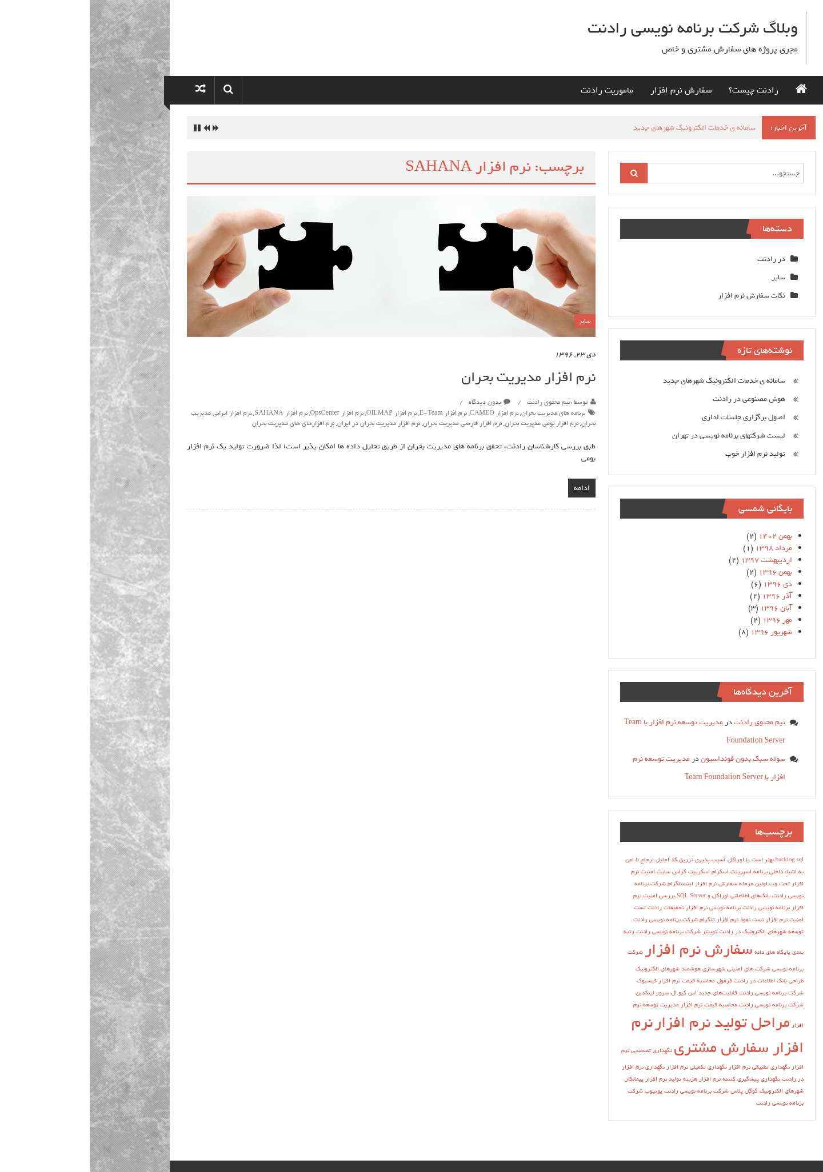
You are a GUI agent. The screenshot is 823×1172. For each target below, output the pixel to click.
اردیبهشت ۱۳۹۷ (676, 560)
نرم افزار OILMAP (302, 413)
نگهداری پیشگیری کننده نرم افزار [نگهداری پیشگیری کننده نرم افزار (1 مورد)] (649, 1078)
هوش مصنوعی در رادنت (659, 399)
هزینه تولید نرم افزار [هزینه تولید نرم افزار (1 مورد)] (582, 1078)
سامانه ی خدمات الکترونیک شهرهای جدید (605, 128)
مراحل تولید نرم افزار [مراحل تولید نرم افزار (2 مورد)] (632, 1022)
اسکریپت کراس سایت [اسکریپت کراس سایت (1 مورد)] (593, 871)
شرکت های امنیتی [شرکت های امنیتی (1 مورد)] (659, 968)
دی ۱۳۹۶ (687, 584)
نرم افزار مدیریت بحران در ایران (288, 423)
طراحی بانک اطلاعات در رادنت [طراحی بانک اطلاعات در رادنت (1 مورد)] (679, 980)
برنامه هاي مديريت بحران (464, 413)
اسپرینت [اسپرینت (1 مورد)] (651, 871)
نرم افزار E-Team (353, 413)
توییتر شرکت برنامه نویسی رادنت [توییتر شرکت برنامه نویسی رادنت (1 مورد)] (587, 931)
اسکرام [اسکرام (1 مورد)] (630, 871)
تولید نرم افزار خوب (666, 454)
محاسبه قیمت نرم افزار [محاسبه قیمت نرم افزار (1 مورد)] (619, 1004)
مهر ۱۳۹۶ (687, 620)
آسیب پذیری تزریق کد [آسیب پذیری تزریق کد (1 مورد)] (608, 859)
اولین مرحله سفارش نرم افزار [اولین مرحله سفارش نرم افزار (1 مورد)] (641, 883)
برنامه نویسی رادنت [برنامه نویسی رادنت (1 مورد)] (676, 907)
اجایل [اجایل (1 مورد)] (573, 859)
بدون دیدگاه (400, 402)
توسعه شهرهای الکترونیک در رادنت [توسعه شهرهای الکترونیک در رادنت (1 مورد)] (671, 931)
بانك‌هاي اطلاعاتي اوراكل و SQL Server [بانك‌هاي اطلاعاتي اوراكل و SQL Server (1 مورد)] (634, 895)
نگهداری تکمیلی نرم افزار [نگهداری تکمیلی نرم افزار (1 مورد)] (607, 1066)
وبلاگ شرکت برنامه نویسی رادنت (603, 28)
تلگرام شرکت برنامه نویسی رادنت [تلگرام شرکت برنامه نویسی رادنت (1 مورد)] (584, 919)
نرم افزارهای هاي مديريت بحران (203, 423)
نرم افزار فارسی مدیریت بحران (372, 423)
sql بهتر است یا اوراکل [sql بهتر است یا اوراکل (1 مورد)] (676, 859)
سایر (495, 321)
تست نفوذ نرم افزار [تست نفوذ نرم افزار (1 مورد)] (650, 919)
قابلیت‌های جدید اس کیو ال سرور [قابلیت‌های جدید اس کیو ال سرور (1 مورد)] (607, 992)
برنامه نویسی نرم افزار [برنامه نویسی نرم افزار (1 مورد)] (623, 907)
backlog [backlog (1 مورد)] (695, 859)
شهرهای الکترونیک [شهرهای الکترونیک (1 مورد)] (568, 968)
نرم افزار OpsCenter (247, 413)
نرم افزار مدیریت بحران (438, 377)
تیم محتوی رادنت (670, 722)
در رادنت (682, 259)
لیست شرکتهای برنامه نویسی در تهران (639, 435)
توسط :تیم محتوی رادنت (467, 402)
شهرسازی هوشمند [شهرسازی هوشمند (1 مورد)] (614, 968)
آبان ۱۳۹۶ (686, 608)
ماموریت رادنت (517, 90)
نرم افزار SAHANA (191, 413)
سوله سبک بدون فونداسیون (653, 759)
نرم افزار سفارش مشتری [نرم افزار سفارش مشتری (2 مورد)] (628, 1035)
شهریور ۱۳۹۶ (681, 632)
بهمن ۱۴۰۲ (685, 536)
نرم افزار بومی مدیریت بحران (452, 423)
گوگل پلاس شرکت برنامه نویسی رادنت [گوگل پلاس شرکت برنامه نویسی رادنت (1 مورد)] (621, 1090)
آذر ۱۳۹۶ (687, 596)
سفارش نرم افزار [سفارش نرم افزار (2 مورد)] (609, 949)
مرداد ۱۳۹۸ (683, 548)
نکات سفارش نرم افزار (662, 296)
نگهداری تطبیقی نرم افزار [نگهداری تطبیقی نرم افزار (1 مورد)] (669, 1066)
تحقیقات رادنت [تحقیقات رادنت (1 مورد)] (576, 907)
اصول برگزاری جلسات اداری (654, 417)
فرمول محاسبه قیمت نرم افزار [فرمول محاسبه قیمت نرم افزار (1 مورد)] (605, 980)
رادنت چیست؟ (664, 90)
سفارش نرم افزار (591, 90)
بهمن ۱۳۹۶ (685, 572)
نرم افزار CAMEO (404, 413)
